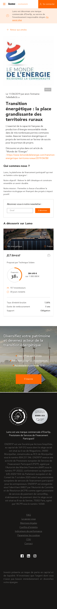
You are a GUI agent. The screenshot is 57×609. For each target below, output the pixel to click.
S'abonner (42, 210)
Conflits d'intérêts (28, 527)
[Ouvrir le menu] (4, 4)
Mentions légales (28, 523)
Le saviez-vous (28, 519)
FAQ (28, 515)
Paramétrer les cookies (28, 535)
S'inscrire (28, 379)
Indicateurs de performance (28, 531)
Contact (28, 544)
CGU (28, 540)
